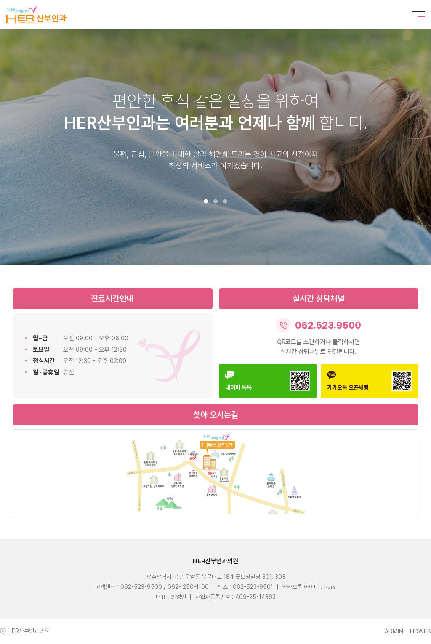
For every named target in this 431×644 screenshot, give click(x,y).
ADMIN (394, 631)
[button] (206, 201)
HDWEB (420, 631)
